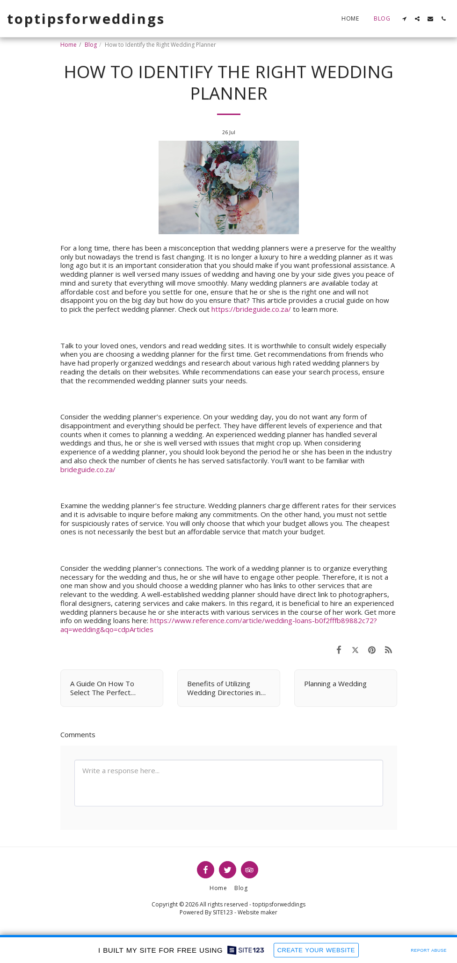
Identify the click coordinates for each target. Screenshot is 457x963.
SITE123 (223, 912)
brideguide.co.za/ (88, 469)
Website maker (257, 912)
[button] (404, 19)
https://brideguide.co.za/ (251, 309)
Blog (91, 45)
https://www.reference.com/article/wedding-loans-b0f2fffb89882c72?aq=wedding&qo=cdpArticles (218, 625)
